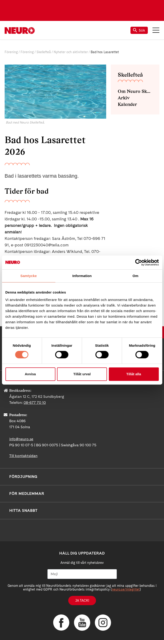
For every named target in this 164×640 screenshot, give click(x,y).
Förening (11, 52)
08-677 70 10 (35, 402)
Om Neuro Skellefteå (135, 91)
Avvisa (30, 374)
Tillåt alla (133, 374)
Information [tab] (82, 276)
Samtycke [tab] (28, 276)
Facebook (61, 622)
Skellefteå (44, 52)
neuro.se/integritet (126, 589)
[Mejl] (82, 574)
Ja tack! (82, 600)
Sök (139, 30)
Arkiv (124, 98)
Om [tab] (135, 276)
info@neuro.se (21, 439)
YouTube (82, 622)
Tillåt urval (82, 374)
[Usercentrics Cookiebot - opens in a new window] (138, 262)
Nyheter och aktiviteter (71, 52)
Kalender (127, 104)
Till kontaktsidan (23, 456)
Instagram (103, 622)
